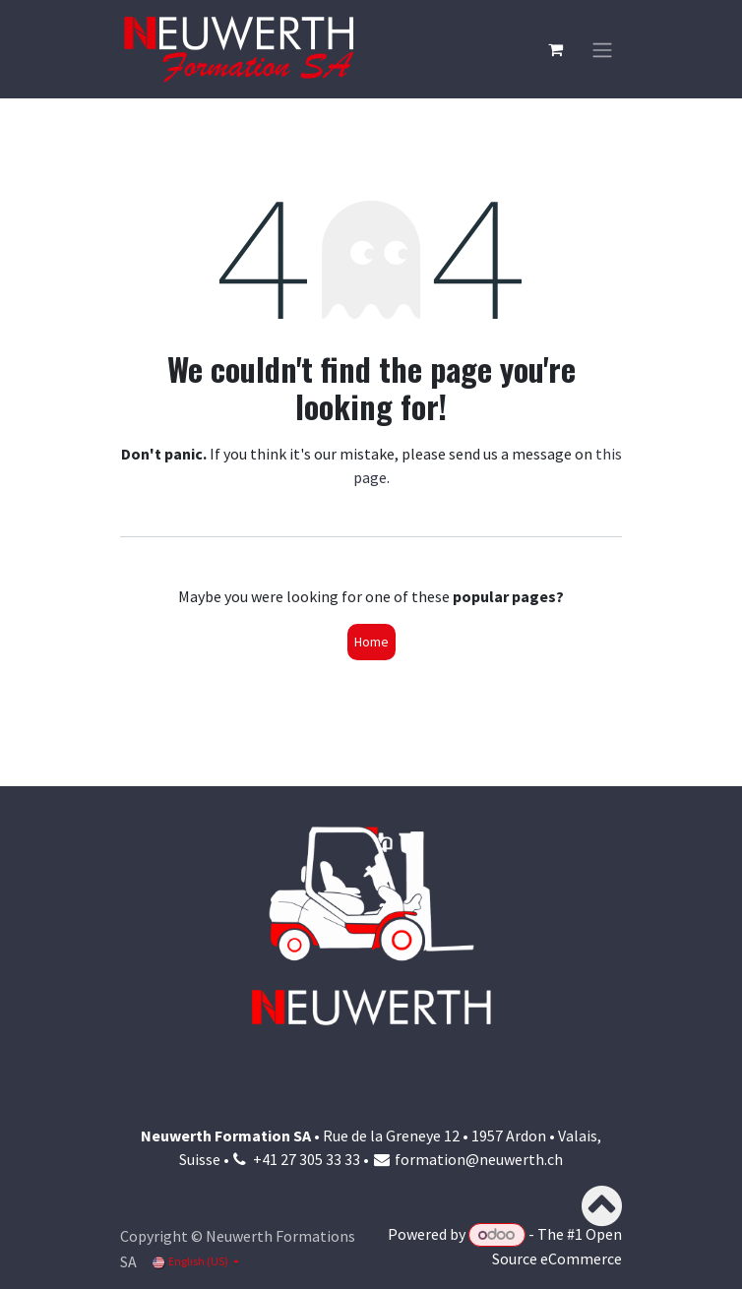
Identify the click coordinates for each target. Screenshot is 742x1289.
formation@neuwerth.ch (479, 1159)
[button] (598, 1206)
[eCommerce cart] (555, 49)
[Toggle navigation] (602, 49)
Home (371, 641)
